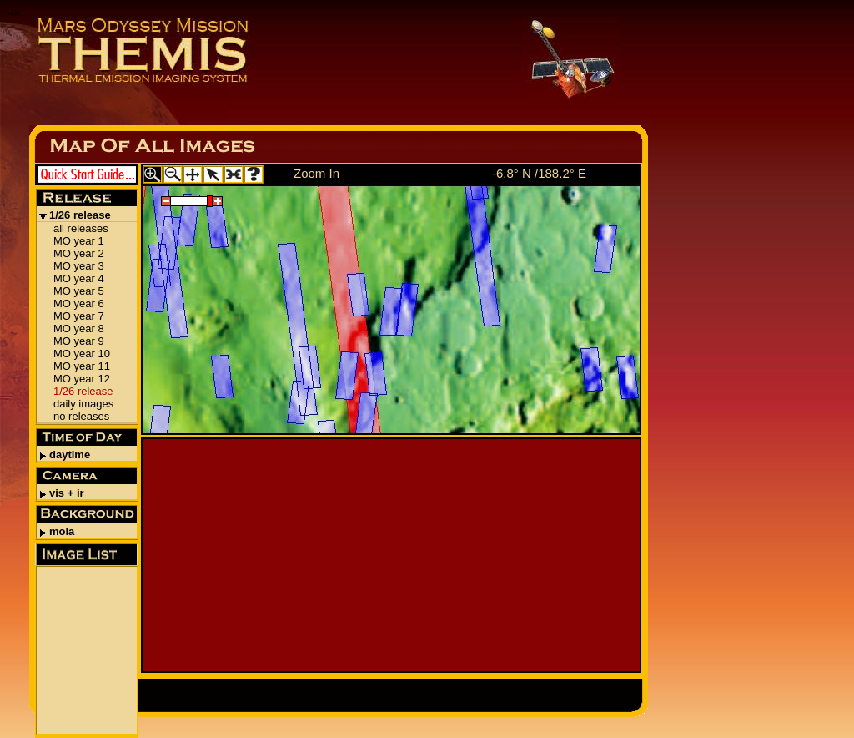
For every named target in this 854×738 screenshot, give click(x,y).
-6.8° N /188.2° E (539, 173)
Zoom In (316, 173)
